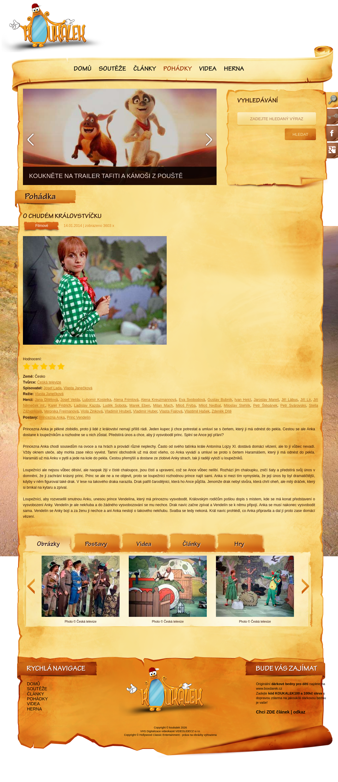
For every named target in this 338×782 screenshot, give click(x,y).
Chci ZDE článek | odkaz (280, 712)
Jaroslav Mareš (266, 400)
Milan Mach (163, 405)
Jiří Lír (305, 400)
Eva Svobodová (192, 400)
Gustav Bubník (220, 400)
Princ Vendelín (78, 417)
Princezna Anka (52, 417)
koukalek (174, 727)
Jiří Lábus (289, 400)
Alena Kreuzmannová (158, 400)
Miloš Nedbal (210, 405)
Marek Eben (139, 405)
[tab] (48, 545)
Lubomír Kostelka (96, 400)
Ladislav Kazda (87, 405)
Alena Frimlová (126, 400)
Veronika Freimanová (61, 411)
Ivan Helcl (243, 400)
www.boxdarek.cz (269, 688)
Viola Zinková (92, 411)
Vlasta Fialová (170, 411)
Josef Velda (70, 400)
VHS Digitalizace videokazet (157, 731)
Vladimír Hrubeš (118, 411)
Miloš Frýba (186, 405)
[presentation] (48, 545)
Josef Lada (52, 388)
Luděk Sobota (114, 405)
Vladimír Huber (145, 411)
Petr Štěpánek (265, 405)
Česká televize (49, 382)
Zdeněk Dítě (222, 411)
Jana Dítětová (46, 400)
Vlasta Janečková (78, 388)
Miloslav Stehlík (237, 405)
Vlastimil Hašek (197, 411)
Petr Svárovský (293, 405)
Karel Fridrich (59, 405)
